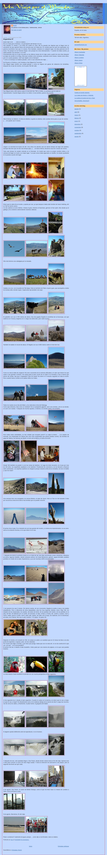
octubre (77, 130)
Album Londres (79, 57)
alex (15, 25)
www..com (81, 67)
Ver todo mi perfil (16, 30)
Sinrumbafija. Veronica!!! (82, 101)
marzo (76, 115)
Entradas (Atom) (17, 850)
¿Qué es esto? (80, 85)
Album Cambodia (80, 52)
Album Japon (78, 60)
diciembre (77, 124)
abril (76, 112)
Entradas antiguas (63, 846)
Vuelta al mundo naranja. (82, 92)
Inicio (30, 846)
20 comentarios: (25, 839)
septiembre (78, 133)
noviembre (78, 127)
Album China (78, 63)
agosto (77, 109)
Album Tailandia (79, 55)
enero (76, 121)
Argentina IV (8, 39)
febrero (77, 118)
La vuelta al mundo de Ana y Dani (85, 98)
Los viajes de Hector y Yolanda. (84, 95)
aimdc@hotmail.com (81, 44)
